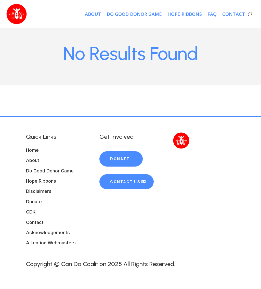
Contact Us (125, 182)
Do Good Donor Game (134, 14)
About (93, 14)
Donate (119, 159)
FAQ (212, 14)
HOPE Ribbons (184, 14)
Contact (233, 14)
